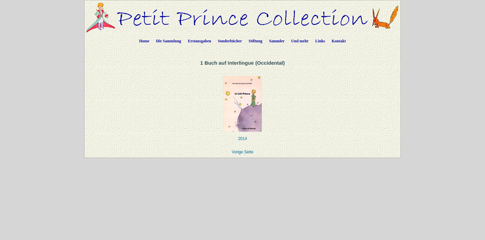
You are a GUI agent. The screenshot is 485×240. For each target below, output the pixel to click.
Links (320, 41)
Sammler (277, 41)
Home (144, 41)
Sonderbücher (230, 41)
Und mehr (299, 41)
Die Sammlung (168, 41)
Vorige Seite (242, 152)
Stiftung (255, 41)
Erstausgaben (199, 41)
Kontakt (339, 41)
